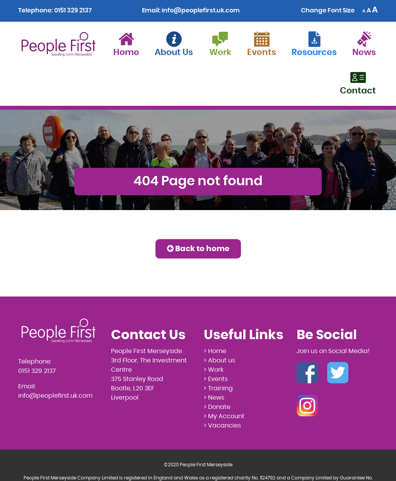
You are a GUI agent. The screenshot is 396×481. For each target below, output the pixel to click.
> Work (214, 370)
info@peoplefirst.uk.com (201, 10)
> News (214, 398)
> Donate (217, 407)
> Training (218, 388)
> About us (219, 360)
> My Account (224, 416)
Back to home (198, 249)
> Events (216, 379)
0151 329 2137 (73, 10)
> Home (215, 351)
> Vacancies (222, 425)
